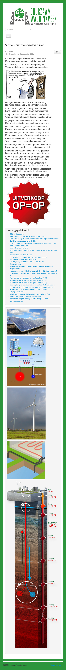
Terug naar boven (57, 665)
